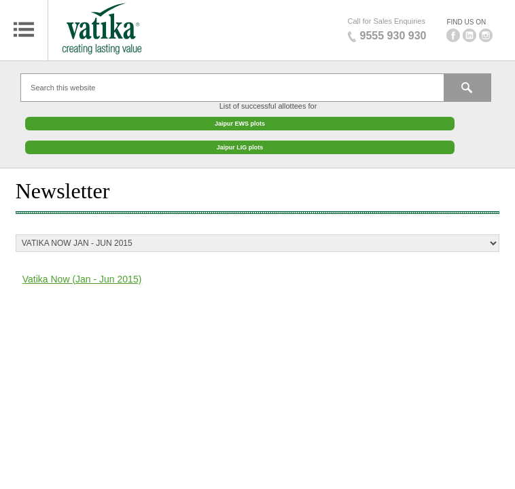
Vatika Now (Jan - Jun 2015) (82, 272)
